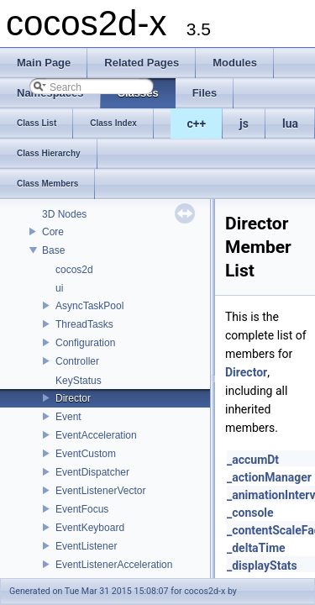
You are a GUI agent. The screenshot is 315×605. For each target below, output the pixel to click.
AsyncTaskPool (89, 306)
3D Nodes (64, 214)
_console (250, 512)
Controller (77, 361)
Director (73, 398)
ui (59, 288)
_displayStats (262, 565)
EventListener (86, 546)
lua (290, 123)
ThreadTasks (84, 324)
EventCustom (85, 454)
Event (68, 417)
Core (53, 232)
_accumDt (253, 459)
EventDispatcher (92, 472)
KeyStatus (78, 381)
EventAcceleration (96, 435)
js (244, 123)
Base (53, 250)
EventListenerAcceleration (113, 565)
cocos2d (74, 270)
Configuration (85, 343)
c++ (197, 123)
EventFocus (81, 509)
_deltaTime (256, 548)
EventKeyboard (89, 528)
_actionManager (269, 477)
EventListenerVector (100, 491)
